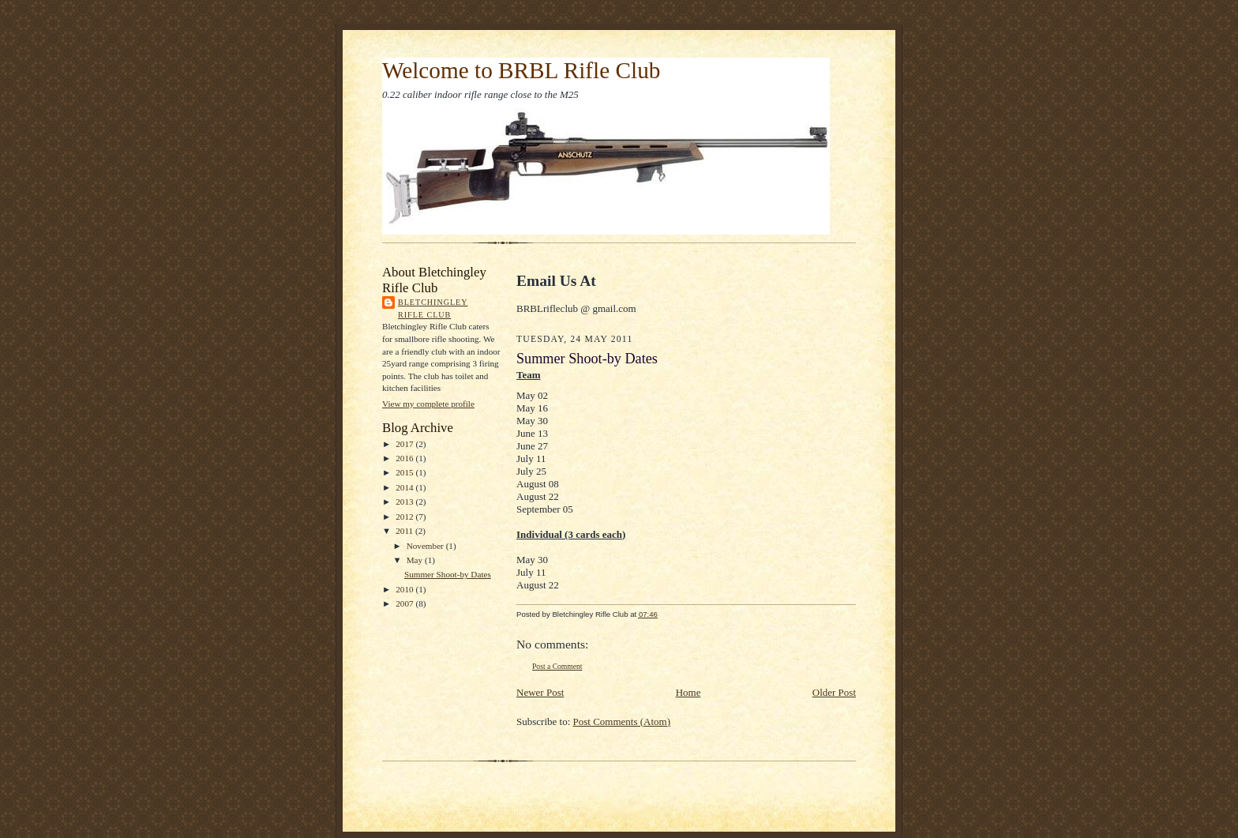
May (416, 560)
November (426, 546)
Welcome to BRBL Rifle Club (521, 70)
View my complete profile (428, 403)
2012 (405, 516)
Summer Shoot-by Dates (447, 574)
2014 (405, 487)
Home (688, 692)
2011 (405, 530)
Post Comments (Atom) (622, 721)
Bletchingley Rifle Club (433, 308)
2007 (405, 603)
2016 (405, 458)
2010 (405, 589)
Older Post (834, 692)
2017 (405, 444)
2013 (405, 501)
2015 (405, 472)
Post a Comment (557, 666)
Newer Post (540, 692)
